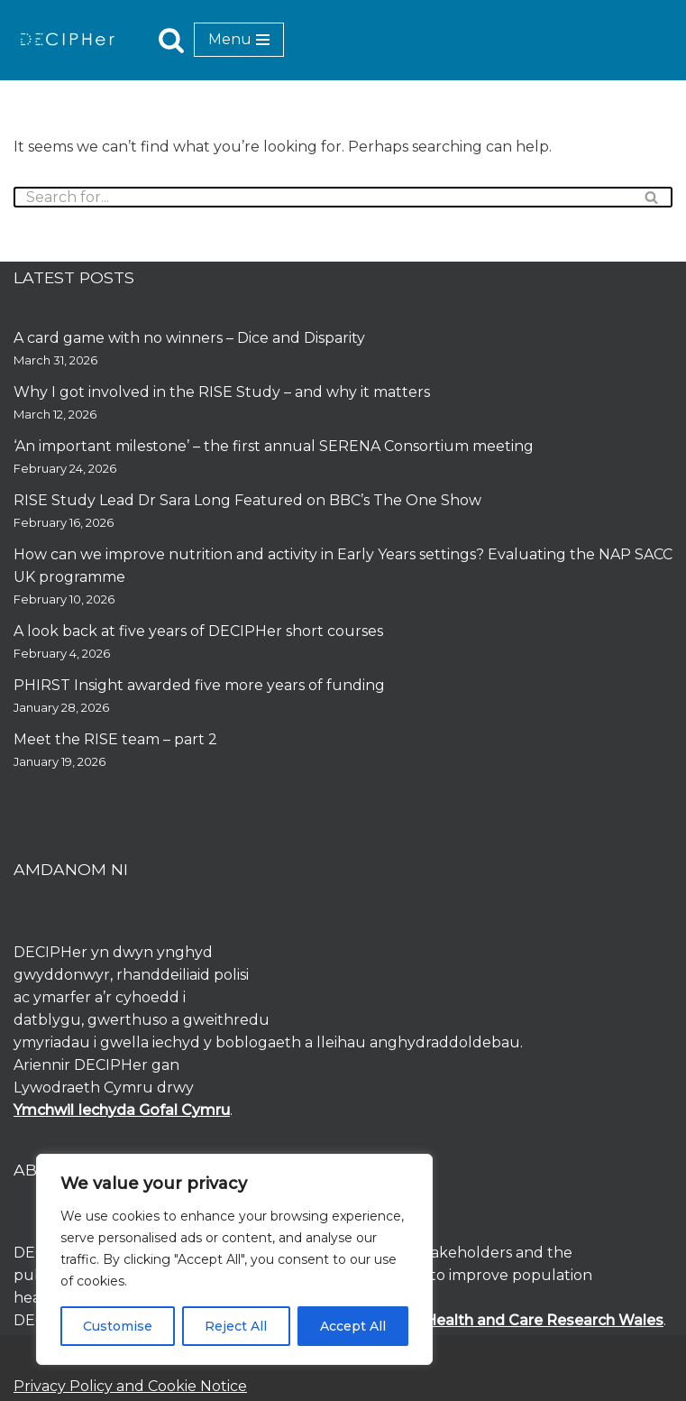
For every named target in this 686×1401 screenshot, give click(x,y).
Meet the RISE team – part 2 (115, 739)
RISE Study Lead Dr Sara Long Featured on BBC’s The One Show (247, 500)
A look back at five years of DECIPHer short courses (198, 631)
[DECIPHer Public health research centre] (68, 39)
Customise (117, 1326)
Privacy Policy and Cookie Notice (130, 1386)
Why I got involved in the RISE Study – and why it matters (222, 392)
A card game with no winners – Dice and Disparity (189, 337)
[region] (234, 1259)
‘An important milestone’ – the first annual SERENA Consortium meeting (274, 446)
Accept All (353, 1326)
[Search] (171, 39)
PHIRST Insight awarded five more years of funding (199, 685)
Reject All (236, 1326)
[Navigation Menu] (239, 40)
